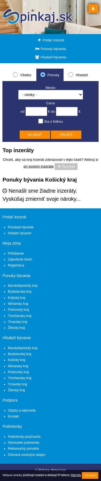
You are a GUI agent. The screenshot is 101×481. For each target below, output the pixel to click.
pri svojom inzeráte (38, 166)
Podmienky (12, 426)
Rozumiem (90, 475)
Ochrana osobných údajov (26, 455)
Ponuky (50, 74)
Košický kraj (16, 298)
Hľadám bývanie (19, 233)
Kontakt (13, 416)
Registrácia (16, 265)
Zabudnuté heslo (20, 259)
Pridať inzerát (50, 40)
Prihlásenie (16, 253)
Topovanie (66, 166)
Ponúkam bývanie (20, 227)
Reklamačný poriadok (23, 448)
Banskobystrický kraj (22, 286)
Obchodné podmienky (23, 443)
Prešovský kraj (18, 310)
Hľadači (78, 74)
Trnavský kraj (17, 322)
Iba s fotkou (50, 121)
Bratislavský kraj (19, 291)
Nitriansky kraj (18, 304)
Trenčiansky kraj (19, 316)
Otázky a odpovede (22, 410)
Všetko (22, 74)
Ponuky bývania (50, 49)
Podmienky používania (24, 437)
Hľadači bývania (50, 57)
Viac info (76, 475)
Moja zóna (11, 243)
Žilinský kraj (16, 328)
